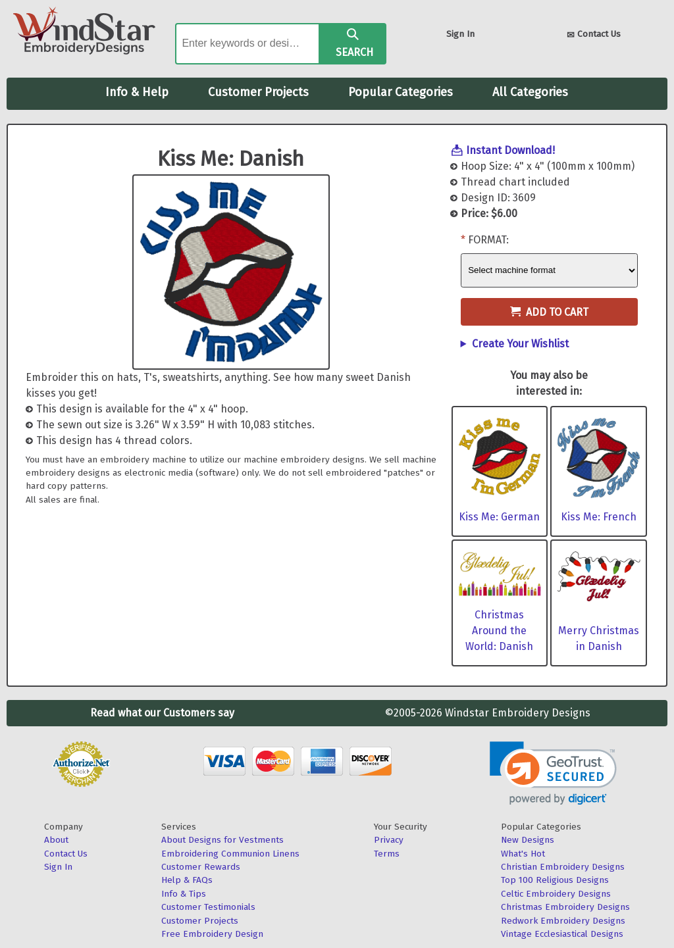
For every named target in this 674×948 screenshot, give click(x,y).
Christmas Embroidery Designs (565, 906)
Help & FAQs (187, 880)
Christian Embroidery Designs (563, 866)
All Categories (530, 92)
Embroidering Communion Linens (230, 853)
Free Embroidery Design (212, 933)
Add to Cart (549, 312)
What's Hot (523, 853)
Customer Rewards (200, 866)
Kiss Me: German (499, 517)
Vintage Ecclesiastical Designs (562, 933)
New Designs (527, 839)
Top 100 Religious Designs (555, 880)
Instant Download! (510, 150)
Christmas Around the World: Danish (499, 631)
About (56, 839)
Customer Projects (258, 92)
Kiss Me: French (598, 517)
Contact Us (594, 35)
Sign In (460, 33)
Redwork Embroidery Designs (563, 920)
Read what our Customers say (162, 713)
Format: (488, 240)
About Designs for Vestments (222, 839)
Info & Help (136, 92)
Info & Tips (183, 893)
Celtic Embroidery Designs (556, 893)
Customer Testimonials (208, 906)
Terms (387, 853)
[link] (553, 773)
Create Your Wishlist (520, 343)
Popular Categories (400, 92)
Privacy (388, 839)
